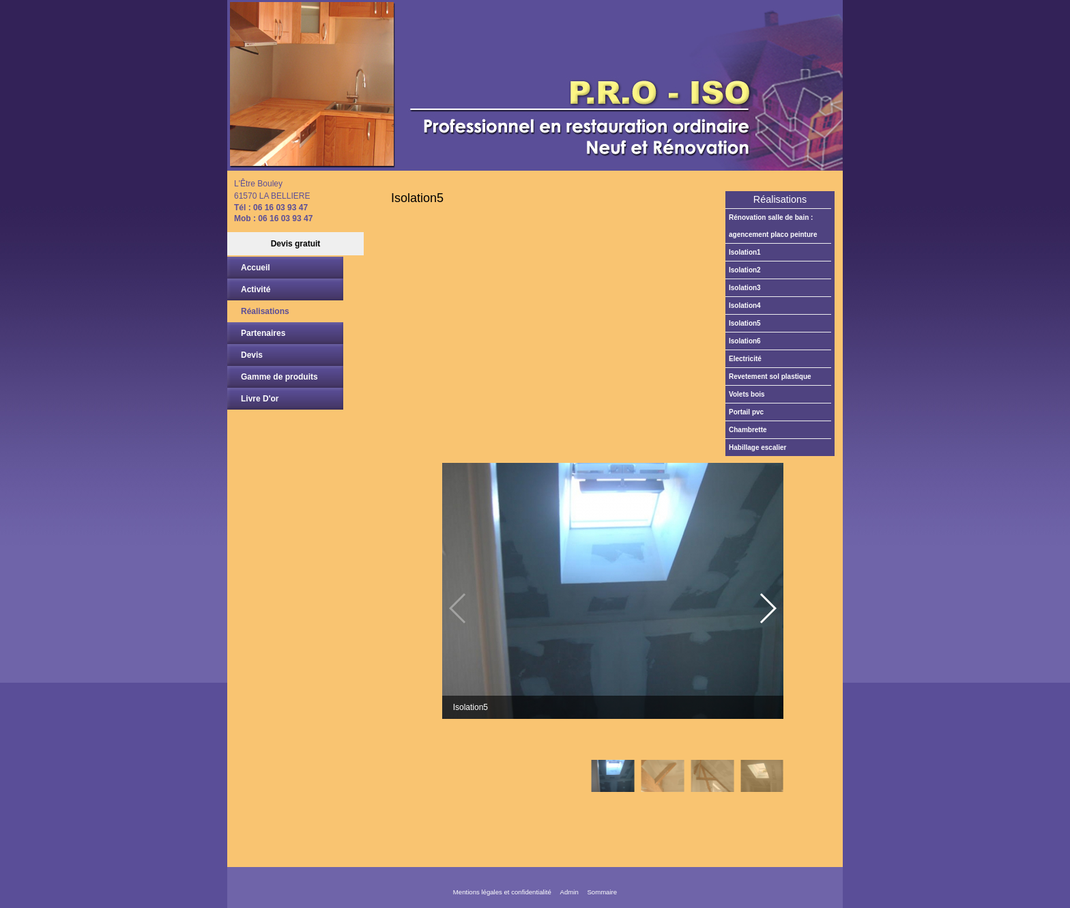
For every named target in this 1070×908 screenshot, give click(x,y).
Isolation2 (745, 270)
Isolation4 (745, 305)
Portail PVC (746, 412)
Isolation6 (745, 341)
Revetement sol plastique (770, 376)
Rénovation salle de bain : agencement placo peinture (773, 226)
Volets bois (747, 394)
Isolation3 (745, 288)
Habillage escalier (758, 447)
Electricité (745, 359)
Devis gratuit (296, 244)
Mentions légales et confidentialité (502, 892)
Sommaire (602, 892)
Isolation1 (745, 252)
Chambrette (748, 430)
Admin (569, 892)
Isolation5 (745, 323)
